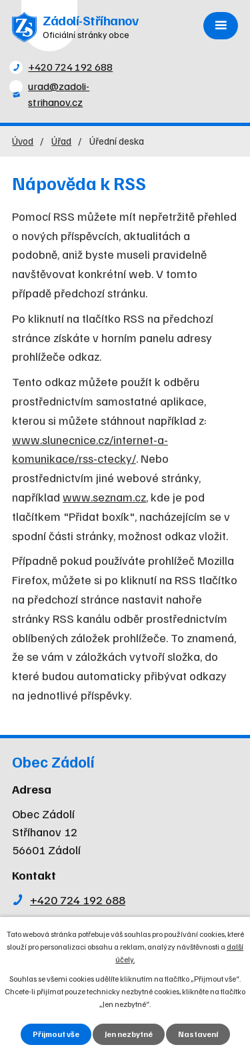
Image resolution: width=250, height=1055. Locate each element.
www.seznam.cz (104, 496)
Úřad (61, 140)
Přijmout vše (56, 1034)
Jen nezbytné (129, 1034)
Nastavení (198, 1034)
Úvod (22, 140)
